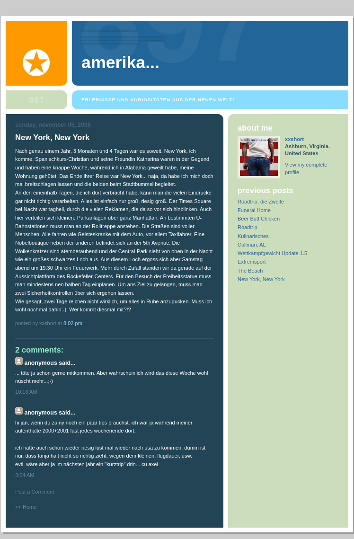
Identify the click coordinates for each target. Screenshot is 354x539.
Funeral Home (254, 210)
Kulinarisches (253, 236)
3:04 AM (25, 475)
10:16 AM (26, 392)
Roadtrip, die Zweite (261, 201)
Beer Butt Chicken (259, 218)
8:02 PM (72, 323)
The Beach (250, 271)
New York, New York (261, 279)
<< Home (25, 507)
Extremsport (252, 262)
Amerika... (120, 62)
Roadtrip (247, 227)
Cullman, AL (252, 244)
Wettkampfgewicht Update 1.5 (272, 253)
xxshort (294, 139)
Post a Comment (34, 492)
